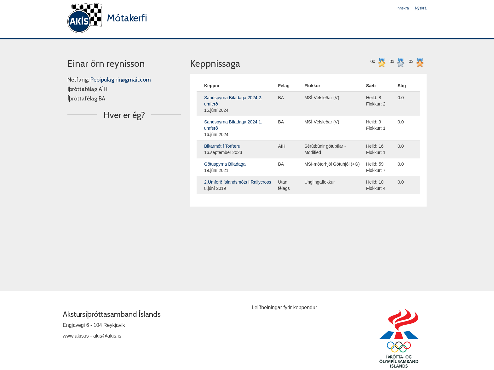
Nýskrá (421, 8)
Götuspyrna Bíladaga (225, 164)
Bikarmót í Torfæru (222, 146)
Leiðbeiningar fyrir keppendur (284, 307)
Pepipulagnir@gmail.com (120, 79)
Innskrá (402, 8)
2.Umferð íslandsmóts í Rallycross (237, 182)
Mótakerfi (127, 18)
